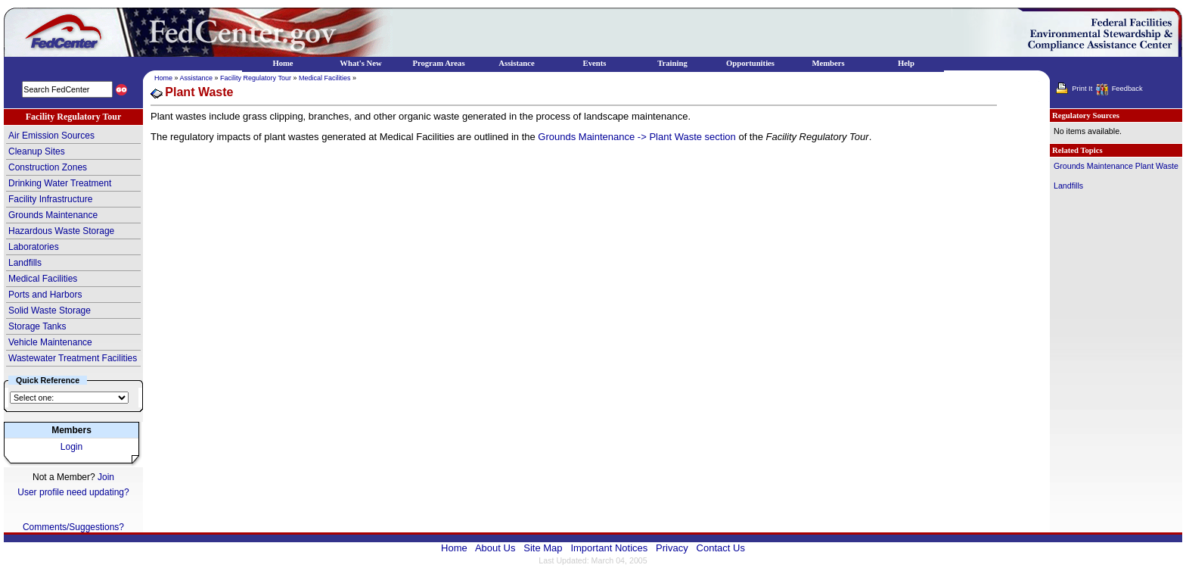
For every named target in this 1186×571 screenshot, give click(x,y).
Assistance (196, 78)
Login (71, 447)
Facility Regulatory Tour (255, 78)
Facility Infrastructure (50, 199)
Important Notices (608, 548)
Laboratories (33, 247)
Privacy (672, 548)
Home (163, 78)
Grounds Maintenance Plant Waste (1116, 165)
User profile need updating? (73, 492)
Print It (1082, 88)
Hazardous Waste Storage (61, 231)
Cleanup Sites (36, 151)
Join (106, 477)
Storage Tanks (37, 326)
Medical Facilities (42, 278)
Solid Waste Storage (49, 310)
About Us (495, 548)
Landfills (25, 262)
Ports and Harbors (45, 294)
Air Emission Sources (51, 135)
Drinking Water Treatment (59, 183)
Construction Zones (47, 167)
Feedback (1127, 88)
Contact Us (721, 548)
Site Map (542, 548)
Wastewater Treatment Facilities (72, 358)
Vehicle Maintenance (50, 342)
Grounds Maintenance (53, 215)
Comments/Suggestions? (73, 527)
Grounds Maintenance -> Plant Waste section (636, 136)
